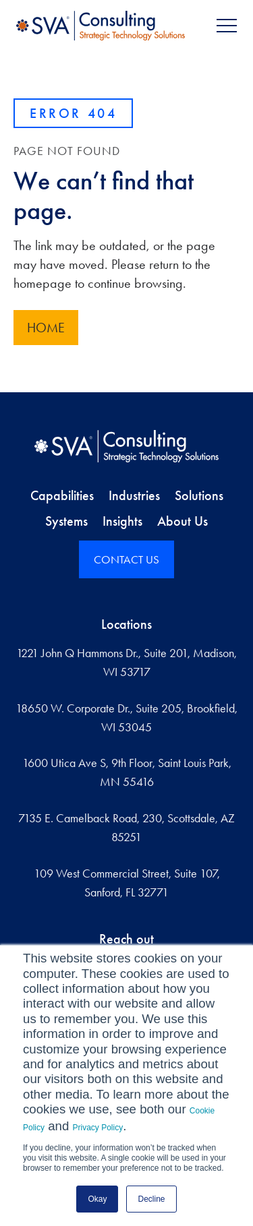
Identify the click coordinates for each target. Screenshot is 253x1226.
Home (46, 327)
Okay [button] (97, 1199)
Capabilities (62, 495)
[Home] (126, 446)
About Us (182, 521)
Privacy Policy (98, 1127)
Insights (122, 521)
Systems (66, 521)
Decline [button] (151, 1199)
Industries (134, 495)
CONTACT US (126, 559)
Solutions (199, 495)
